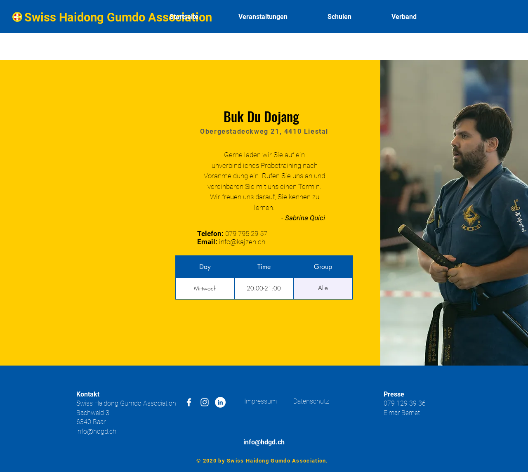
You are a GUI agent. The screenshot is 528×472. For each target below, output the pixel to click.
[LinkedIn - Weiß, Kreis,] (220, 402)
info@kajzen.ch (242, 242)
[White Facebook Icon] (189, 402)
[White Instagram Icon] (204, 402)
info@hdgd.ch (96, 431)
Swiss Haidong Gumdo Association (118, 17)
